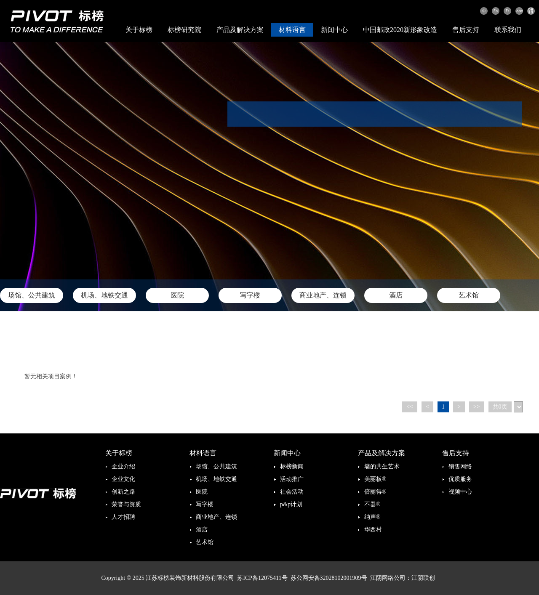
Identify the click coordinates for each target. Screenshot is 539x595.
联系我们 (507, 29)
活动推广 (292, 479)
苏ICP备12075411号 (262, 578)
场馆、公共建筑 (31, 295)
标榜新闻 (292, 466)
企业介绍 (123, 466)
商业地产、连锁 (323, 295)
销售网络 (460, 466)
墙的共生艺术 (382, 466)
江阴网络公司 (388, 578)
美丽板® (375, 479)
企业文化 (123, 479)
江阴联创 (423, 578)
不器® (372, 504)
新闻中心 (334, 29)
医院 (177, 295)
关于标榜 (138, 29)
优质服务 (460, 479)
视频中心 (460, 492)
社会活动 (292, 492)
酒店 (396, 295)
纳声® (372, 517)
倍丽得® (375, 492)
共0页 (500, 407)
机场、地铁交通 (104, 295)
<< (409, 407)
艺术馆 (469, 295)
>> (476, 407)
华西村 (373, 529)
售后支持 (465, 29)
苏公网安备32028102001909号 (329, 578)
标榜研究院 (184, 29)
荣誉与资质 (126, 504)
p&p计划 (291, 504)
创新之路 (123, 492)
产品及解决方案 (240, 29)
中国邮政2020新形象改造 (400, 29)
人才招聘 (123, 517)
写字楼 (250, 295)
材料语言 (292, 29)
